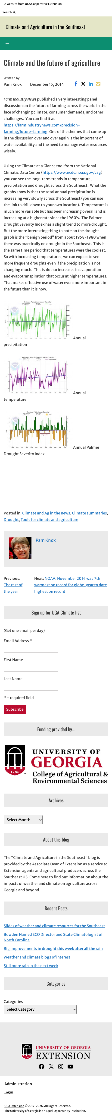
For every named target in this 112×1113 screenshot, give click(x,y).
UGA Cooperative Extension (43, 4)
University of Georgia (24, 1111)
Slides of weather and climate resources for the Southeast (54, 926)
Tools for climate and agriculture (49, 519)
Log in (8, 1092)
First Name (13, 659)
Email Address (18, 640)
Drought (11, 519)
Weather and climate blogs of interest (37, 957)
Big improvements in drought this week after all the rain (53, 948)
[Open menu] (7, 43)
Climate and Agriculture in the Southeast (45, 27)
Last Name (13, 678)
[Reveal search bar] (9, 12)
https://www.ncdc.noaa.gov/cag (72, 172)
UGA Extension (14, 1106)
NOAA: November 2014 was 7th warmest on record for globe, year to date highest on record (70, 585)
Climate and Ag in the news (46, 513)
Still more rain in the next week (31, 965)
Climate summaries (89, 513)
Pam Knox (46, 540)
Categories (13, 1001)
